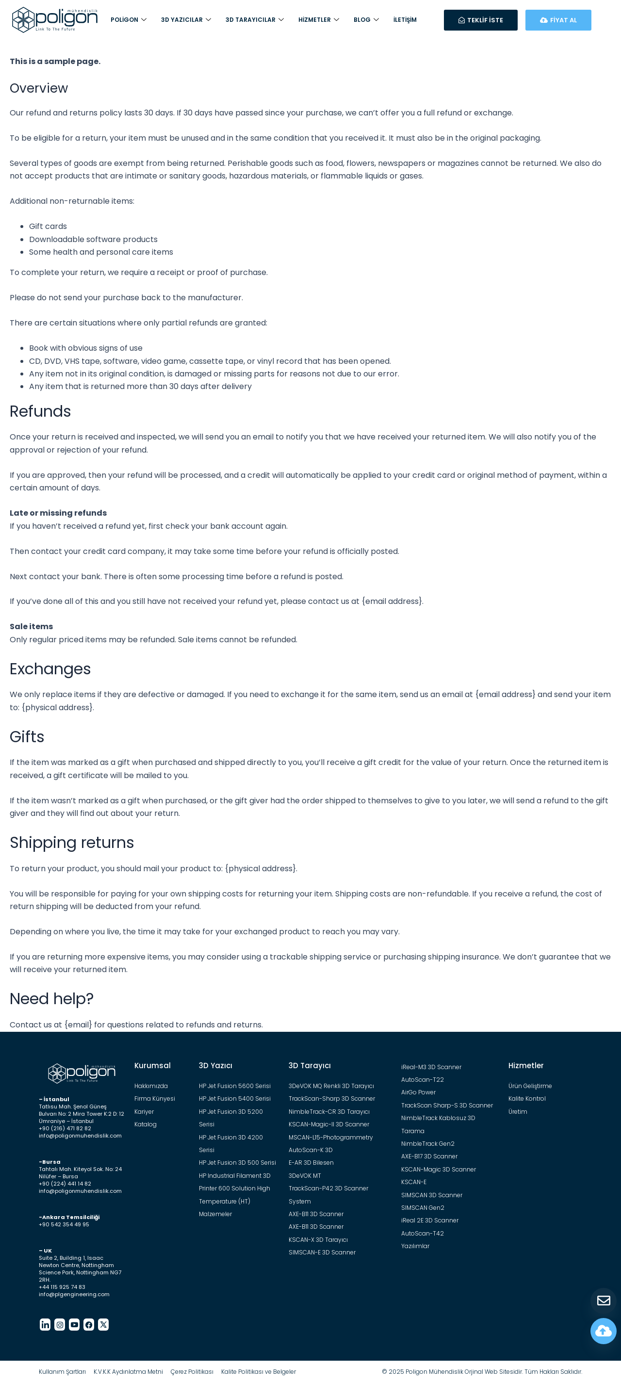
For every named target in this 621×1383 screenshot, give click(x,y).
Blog (366, 20)
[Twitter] (103, 1324)
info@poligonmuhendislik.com (80, 1135)
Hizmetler (318, 20)
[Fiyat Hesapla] (603, 1331)
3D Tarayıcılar (255, 20)
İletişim (405, 20)
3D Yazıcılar (186, 20)
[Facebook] (88, 1324)
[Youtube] (74, 1324)
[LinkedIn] (45, 1324)
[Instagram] (59, 1324)
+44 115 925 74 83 (62, 1287)
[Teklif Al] (603, 1301)
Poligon (129, 20)
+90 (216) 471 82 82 (65, 1128)
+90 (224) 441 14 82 (65, 1184)
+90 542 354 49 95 (64, 1224)
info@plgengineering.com (74, 1294)
